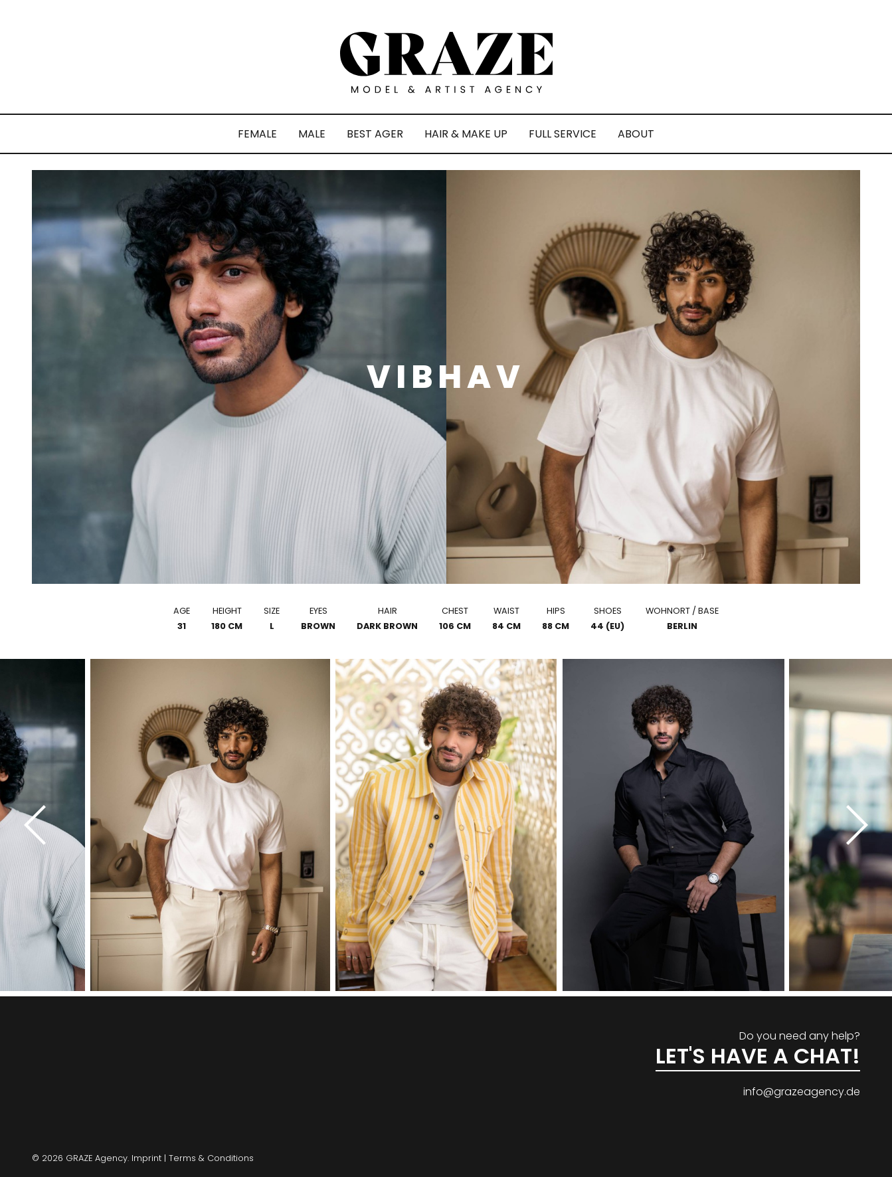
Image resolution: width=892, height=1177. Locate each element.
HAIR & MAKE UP (465, 133)
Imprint (146, 1158)
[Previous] (40, 825)
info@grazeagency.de (801, 1091)
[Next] (852, 825)
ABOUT (636, 133)
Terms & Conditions (211, 1158)
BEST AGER (375, 133)
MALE (311, 133)
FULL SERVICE (562, 133)
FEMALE (257, 133)
